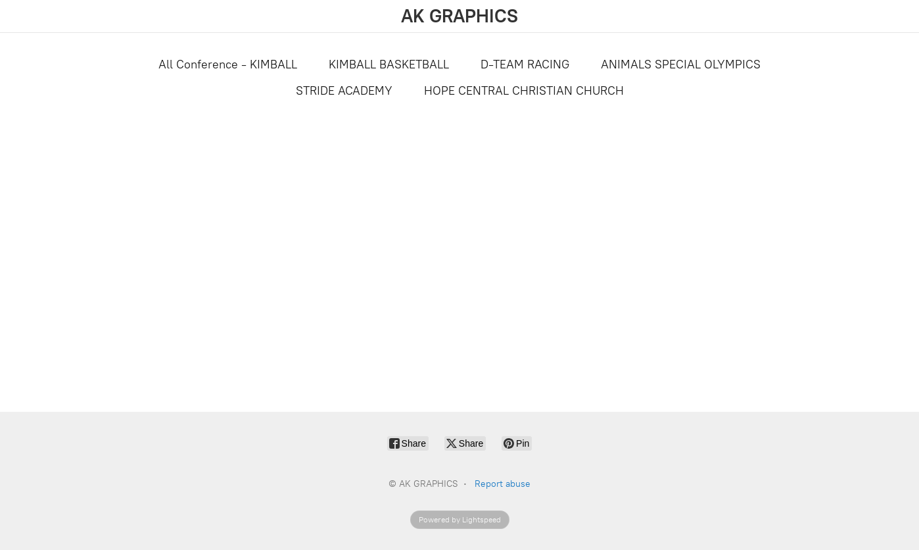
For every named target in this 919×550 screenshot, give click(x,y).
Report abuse (502, 483)
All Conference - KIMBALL (227, 64)
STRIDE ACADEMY (344, 91)
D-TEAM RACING (525, 64)
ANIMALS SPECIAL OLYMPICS (681, 64)
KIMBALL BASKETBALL (389, 64)
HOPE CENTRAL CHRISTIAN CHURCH (524, 91)
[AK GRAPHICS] (459, 16)
